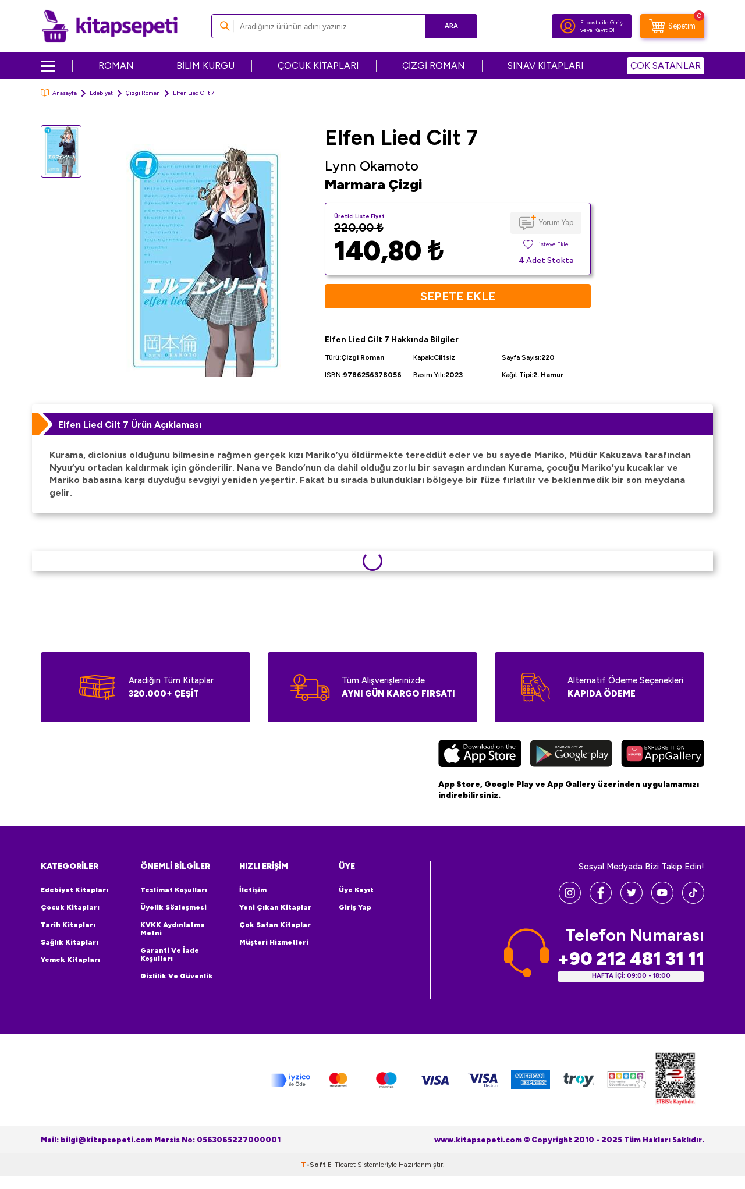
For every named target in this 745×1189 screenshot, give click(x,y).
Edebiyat (101, 93)
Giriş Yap (355, 907)
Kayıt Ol (604, 30)
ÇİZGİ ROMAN (433, 65)
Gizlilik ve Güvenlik (176, 976)
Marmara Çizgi (374, 184)
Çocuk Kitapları (70, 907)
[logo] (110, 26)
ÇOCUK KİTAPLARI (318, 65)
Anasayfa (59, 93)
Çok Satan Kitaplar (275, 925)
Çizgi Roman (143, 93)
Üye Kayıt (356, 890)
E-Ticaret (342, 1164)
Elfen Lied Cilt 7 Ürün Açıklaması (129, 424)
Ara (451, 26)
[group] (203, 260)
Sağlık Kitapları (69, 942)
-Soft (314, 1164)
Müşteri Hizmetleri (273, 942)
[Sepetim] (672, 26)
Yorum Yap (556, 222)
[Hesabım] (568, 26)
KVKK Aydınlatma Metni (172, 929)
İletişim (253, 890)
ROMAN (116, 65)
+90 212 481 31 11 (631, 959)
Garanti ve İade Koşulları (169, 954)
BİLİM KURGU (205, 65)
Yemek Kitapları (70, 960)
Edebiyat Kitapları (74, 890)
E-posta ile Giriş (601, 22)
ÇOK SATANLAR (665, 65)
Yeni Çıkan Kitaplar (275, 907)
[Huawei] (662, 755)
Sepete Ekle (457, 296)
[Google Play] (571, 755)
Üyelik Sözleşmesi (173, 907)
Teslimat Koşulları (173, 890)
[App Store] (480, 755)
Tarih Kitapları (68, 925)
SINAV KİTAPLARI (546, 65)
